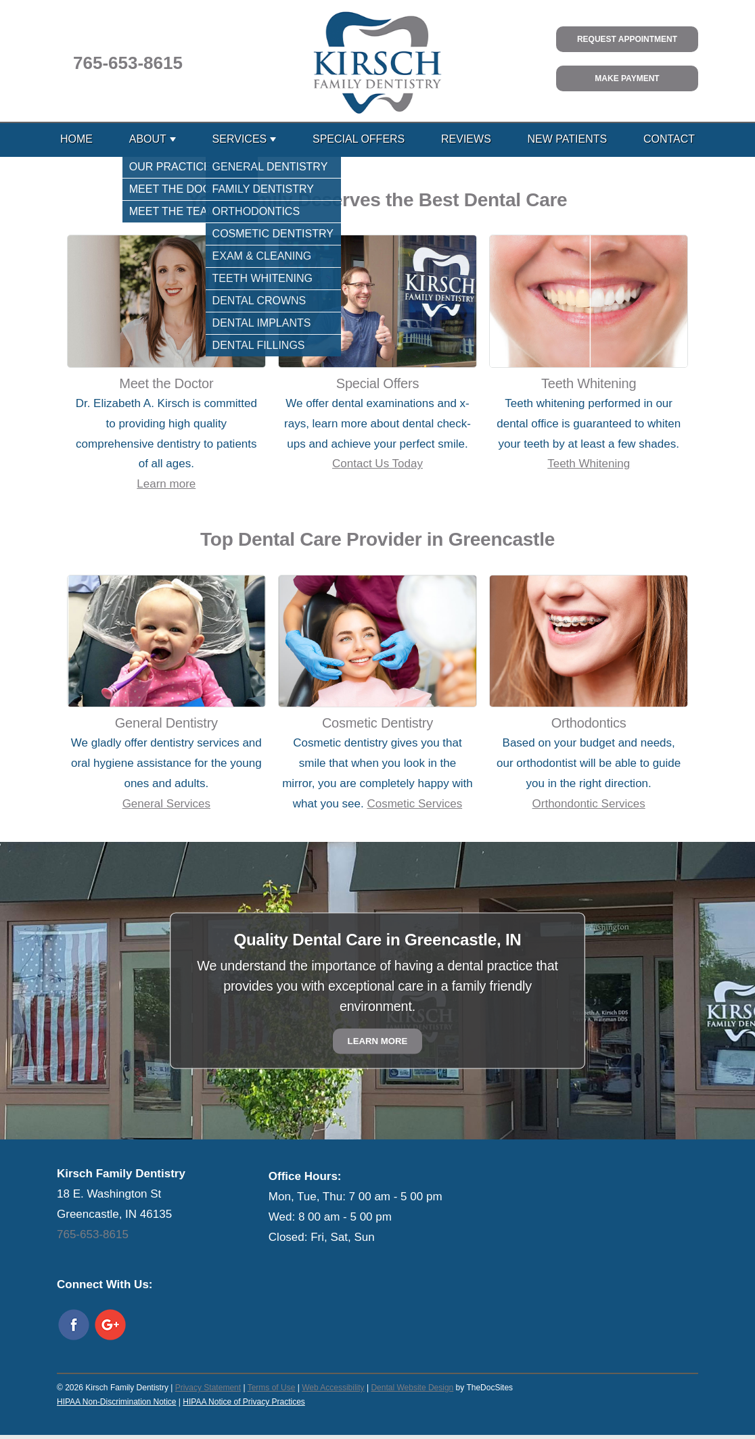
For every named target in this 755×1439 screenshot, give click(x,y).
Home (76, 139)
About (147, 139)
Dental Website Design (412, 1387)
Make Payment (627, 78)
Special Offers (359, 139)
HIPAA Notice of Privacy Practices (244, 1402)
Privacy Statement (208, 1387)
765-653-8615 (128, 63)
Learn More (378, 1041)
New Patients (568, 139)
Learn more (166, 483)
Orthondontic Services (588, 803)
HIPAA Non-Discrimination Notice (117, 1402)
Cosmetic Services (414, 803)
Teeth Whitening (588, 463)
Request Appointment (627, 39)
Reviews (466, 139)
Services (239, 139)
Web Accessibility (333, 1387)
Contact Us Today (377, 463)
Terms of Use (272, 1387)
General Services (166, 803)
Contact (669, 139)
